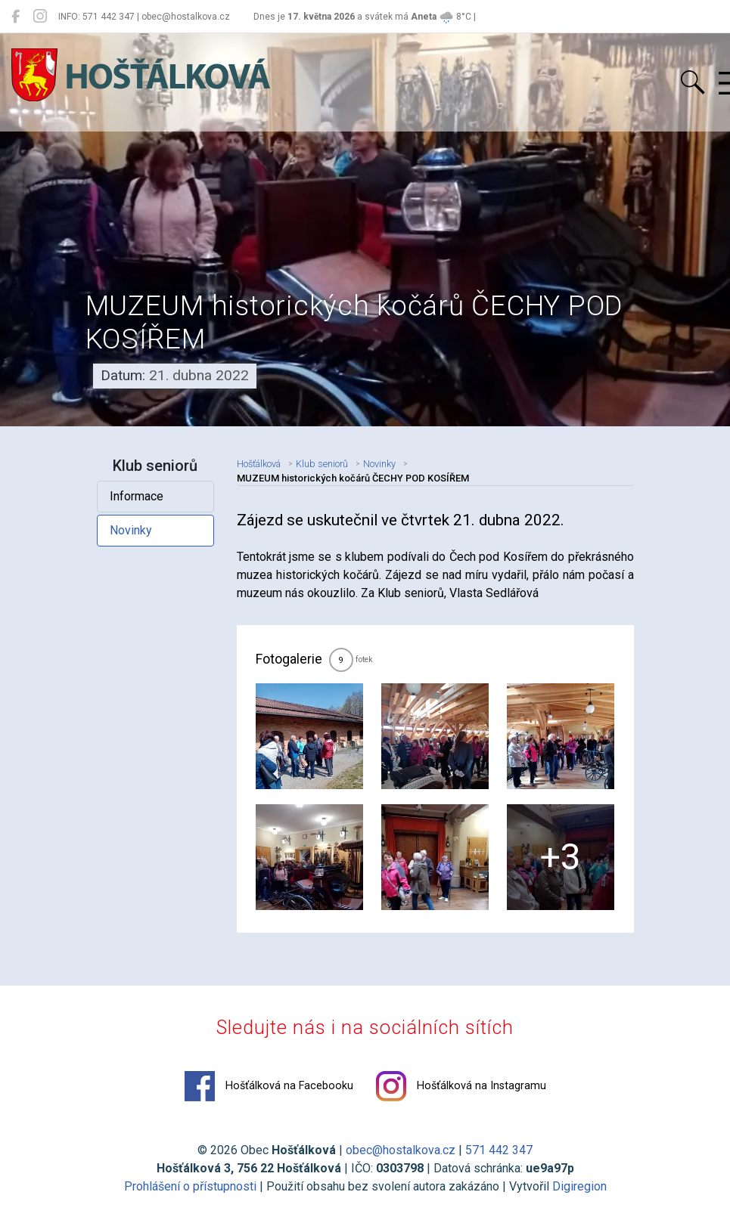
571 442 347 (499, 1150)
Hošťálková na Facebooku (269, 1086)
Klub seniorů (322, 463)
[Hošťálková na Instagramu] (40, 17)
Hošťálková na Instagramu (461, 1086)
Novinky (131, 530)
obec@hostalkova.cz (400, 1150)
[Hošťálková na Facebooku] (15, 17)
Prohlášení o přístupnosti (190, 1186)
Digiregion (579, 1186)
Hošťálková (259, 463)
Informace (136, 496)
